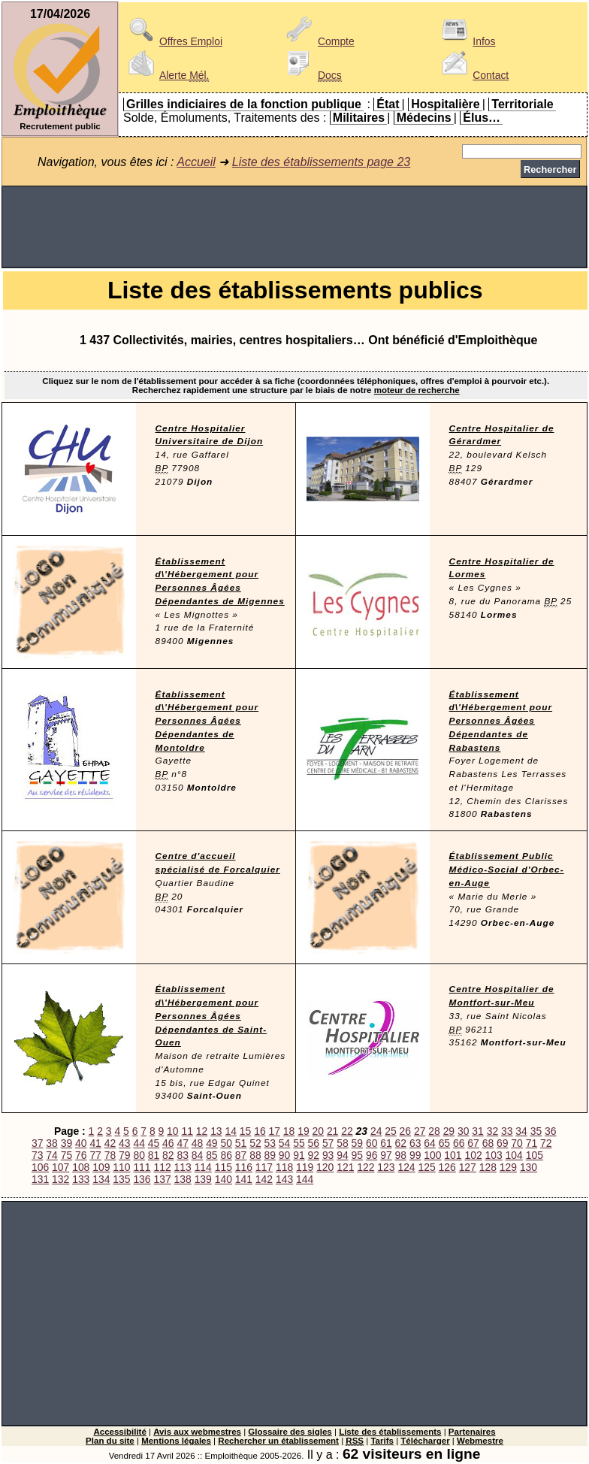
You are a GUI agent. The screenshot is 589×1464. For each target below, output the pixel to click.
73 (37, 1155)
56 (313, 1143)
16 (259, 1131)
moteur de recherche (417, 390)
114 (203, 1167)
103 (494, 1155)
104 (514, 1155)
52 (255, 1143)
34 (521, 1131)
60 (371, 1143)
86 (225, 1155)
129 (508, 1167)
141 (243, 1179)
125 (426, 1167)
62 (400, 1143)
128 (488, 1167)
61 (385, 1143)
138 (183, 1179)
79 (124, 1155)
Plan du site (110, 1440)
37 (37, 1143)
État (387, 104)
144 (304, 1179)
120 (325, 1167)
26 (405, 1131)
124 (406, 1167)
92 (313, 1155)
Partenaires (472, 1431)
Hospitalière (445, 104)
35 (536, 1131)
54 (284, 1143)
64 (429, 1143)
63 (415, 1143)
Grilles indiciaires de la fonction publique (243, 104)
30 (463, 1131)
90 (284, 1155)
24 (376, 1131)
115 (223, 1167)
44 (138, 1143)
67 (473, 1143)
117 (264, 1167)
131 (40, 1179)
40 (80, 1143)
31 (477, 1131)
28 (433, 1131)
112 (162, 1167)
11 (186, 1131)
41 (95, 1143)
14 (230, 1131)
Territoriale (522, 104)
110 (121, 1167)
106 (40, 1167)
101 (452, 1155)
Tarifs (382, 1440)
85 (211, 1155)
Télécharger (424, 1440)
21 (332, 1131)
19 (303, 1131)
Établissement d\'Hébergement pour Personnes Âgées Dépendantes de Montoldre (207, 721)
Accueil (196, 162)
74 (51, 1155)
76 (80, 1155)
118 (284, 1167)
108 (80, 1167)
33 (506, 1131)
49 (211, 1143)
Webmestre (480, 1440)
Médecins (424, 117)
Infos (465, 41)
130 (528, 1167)
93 (328, 1155)
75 (66, 1155)
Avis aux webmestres (197, 1431)
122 (365, 1167)
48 (197, 1143)
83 (182, 1155)
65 (444, 1143)
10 (172, 1131)
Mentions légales (176, 1440)
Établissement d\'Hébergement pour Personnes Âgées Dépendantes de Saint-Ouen (211, 1016)
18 (288, 1131)
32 (492, 1131)
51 (240, 1143)
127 (467, 1167)
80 (138, 1155)
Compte (318, 41)
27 (419, 1131)
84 (197, 1155)
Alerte (166, 75)
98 (400, 1155)
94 (342, 1155)
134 (101, 1179)
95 (357, 1155)
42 (110, 1143)
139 (203, 1179)
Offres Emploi (172, 41)
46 (168, 1143)
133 (80, 1179)
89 (270, 1155)
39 (66, 1143)
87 (240, 1155)
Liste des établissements (390, 1431)
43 (124, 1143)
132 (60, 1179)
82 (168, 1155)
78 (110, 1155)
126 (447, 1167)
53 (270, 1143)
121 (345, 1167)
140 (223, 1179)
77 (95, 1155)
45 (153, 1143)
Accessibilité (119, 1431)
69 (502, 1143)
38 (51, 1143)
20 (318, 1131)
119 (304, 1167)
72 (545, 1143)
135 (121, 1179)
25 (390, 1131)
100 (432, 1155)
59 (357, 1143)
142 (264, 1179)
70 (516, 1143)
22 (346, 1131)
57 (328, 1143)
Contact (472, 75)
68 (488, 1143)
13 (216, 1131)
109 (101, 1167)
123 (385, 1167)
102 (473, 1155)
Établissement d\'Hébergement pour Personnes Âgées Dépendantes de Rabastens (500, 721)
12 (201, 1131)
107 (60, 1167)
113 (183, 1167)
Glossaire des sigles (289, 1431)
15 (245, 1131)
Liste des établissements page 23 (321, 162)
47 (182, 1143)
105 (534, 1155)
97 (385, 1155)
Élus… (481, 117)
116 (243, 1167)
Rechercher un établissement (278, 1440)
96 (371, 1155)
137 (162, 1179)
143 (284, 1179)
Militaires (359, 117)
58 (342, 1143)
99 (415, 1155)
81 (153, 1155)
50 (225, 1143)
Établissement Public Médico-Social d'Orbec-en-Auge (506, 869)
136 (141, 1179)
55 (298, 1143)
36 (550, 1131)
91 (298, 1155)
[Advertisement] (294, 227)
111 (141, 1167)
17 (274, 1131)
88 (255, 1155)
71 (531, 1143)
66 (458, 1143)
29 (449, 1131)
